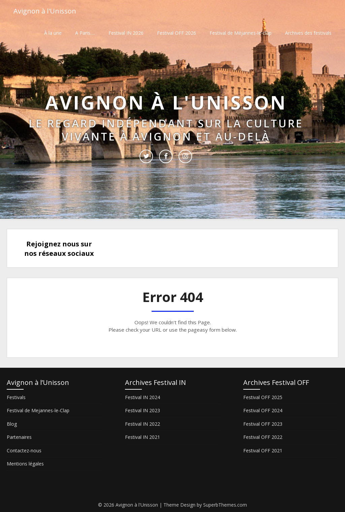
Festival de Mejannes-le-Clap (38, 410)
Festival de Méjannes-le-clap (241, 33)
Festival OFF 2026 (176, 33)
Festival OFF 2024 (262, 410)
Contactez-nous (24, 450)
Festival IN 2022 (142, 424)
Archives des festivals (308, 33)
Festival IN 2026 (126, 33)
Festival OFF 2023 (262, 424)
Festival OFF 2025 (262, 397)
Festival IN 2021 (142, 437)
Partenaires (19, 437)
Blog (12, 424)
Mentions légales (25, 463)
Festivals (16, 397)
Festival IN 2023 (142, 410)
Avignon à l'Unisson (44, 11)
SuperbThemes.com (225, 505)
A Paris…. (85, 33)
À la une (53, 33)
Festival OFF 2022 (262, 437)
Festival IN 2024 (142, 397)
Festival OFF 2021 (262, 450)
